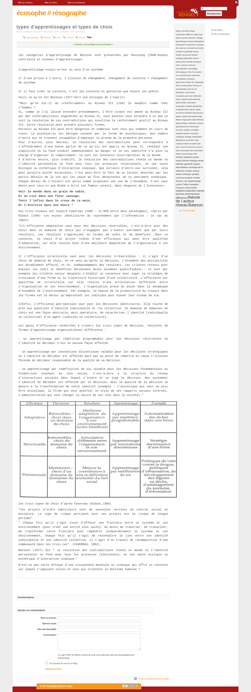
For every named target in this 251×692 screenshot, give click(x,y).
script (196, 140)
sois (177, 113)
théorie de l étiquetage (195, 82)
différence (189, 35)
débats (178, 120)
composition (180, 106)
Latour (179, 184)
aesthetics (188, 157)
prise (198, 147)
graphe (178, 116)
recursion (179, 130)
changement (181, 45)
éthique (179, 154)
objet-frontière (181, 103)
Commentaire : (50, 635)
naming (184, 86)
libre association (196, 151)
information (191, 103)
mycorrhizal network (190, 55)
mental (200, 161)
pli (201, 147)
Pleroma (196, 86)
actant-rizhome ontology (186, 161)
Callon (186, 184)
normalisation (181, 79)
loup (201, 35)
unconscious (192, 193)
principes (187, 174)
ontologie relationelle (184, 58)
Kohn (178, 65)
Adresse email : (49, 624)
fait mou (191, 89)
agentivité (188, 164)
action (178, 86)
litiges (196, 35)
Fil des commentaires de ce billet (154, 679)
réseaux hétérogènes (195, 41)
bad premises (198, 113)
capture (185, 116)
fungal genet (186, 120)
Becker (178, 38)
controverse (190, 45)
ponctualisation (181, 69)
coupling (179, 144)
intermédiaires (182, 167)
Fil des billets (217, 30)
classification (197, 137)
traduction (191, 190)
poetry (196, 157)
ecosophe (64, 32)
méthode (179, 164)
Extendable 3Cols (55, 686)
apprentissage (181, 41)
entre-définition (198, 120)
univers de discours (188, 147)
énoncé (196, 52)
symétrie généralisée (194, 106)
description (180, 92)
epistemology (194, 181)
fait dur (192, 110)
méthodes (192, 123)
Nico (70, 686)
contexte (200, 123)
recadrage (180, 110)
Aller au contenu (25, 3)
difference (181, 197)
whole (178, 151)
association (185, 151)
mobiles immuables (191, 130)
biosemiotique (187, 154)
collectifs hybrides (183, 133)
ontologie (199, 38)
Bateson (195, 205)
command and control (195, 48)
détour (190, 86)
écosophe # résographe (51, 13)
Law (185, 181)
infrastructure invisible (184, 62)
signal (198, 110)
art (196, 89)
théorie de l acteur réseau (188, 201)
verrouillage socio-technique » (98, 44)
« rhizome (78, 44)
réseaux (196, 58)
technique (197, 62)
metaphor (194, 184)
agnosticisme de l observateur (187, 127)
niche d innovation (194, 72)
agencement (181, 82)
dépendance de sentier (185, 140)
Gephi (178, 31)
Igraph (184, 99)
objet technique (182, 123)
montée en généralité (184, 52)
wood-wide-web (194, 99)
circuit (193, 187)
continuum (184, 65)
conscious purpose (184, 178)
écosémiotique (181, 89)
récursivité (185, 31)
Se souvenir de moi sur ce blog (63, 663)
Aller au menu (51, 3)
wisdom (179, 174)
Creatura (180, 187)
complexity (180, 137)
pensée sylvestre (188, 38)
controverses (190, 92)
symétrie (195, 174)
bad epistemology (195, 116)
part (186, 96)
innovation (194, 133)
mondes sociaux (192, 171)
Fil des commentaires (220, 34)
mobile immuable (189, 144)
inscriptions (180, 96)
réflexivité (197, 96)
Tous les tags (188, 210)
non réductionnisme (183, 75)
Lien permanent (78, 32)
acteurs (179, 99)
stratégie (188, 137)
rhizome (192, 65)
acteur (186, 110)
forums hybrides (185, 113)
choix (191, 96)
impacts (196, 164)
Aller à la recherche (76, 3)
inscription (191, 79)
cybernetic (196, 75)
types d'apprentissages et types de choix (64, 26)
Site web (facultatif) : (47, 629)
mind (187, 187)
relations (180, 190)
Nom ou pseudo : (49, 618)
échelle (178, 55)
